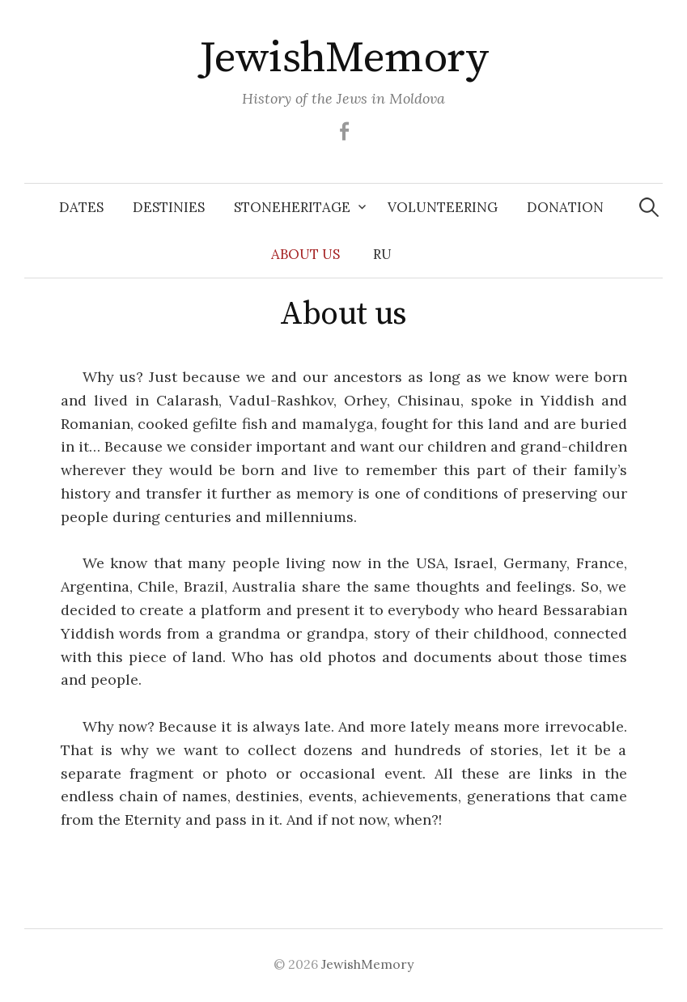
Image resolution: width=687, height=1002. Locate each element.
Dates (81, 207)
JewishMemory (344, 58)
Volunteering (443, 207)
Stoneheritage (292, 207)
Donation (565, 207)
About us (305, 254)
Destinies (169, 207)
